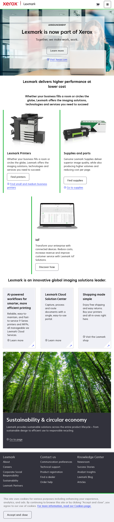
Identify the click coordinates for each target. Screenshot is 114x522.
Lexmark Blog (85, 477)
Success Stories (86, 467)
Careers (7, 467)
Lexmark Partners (13, 485)
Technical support (50, 467)
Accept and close (17, 515)
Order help (46, 482)
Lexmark (9, 457)
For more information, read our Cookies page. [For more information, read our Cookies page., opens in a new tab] (64, 506)
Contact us (48, 457)
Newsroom (83, 461)
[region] (57, 507)
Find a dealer (47, 477)
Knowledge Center (90, 457)
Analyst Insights (86, 472)
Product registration (51, 472)
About (6, 461)
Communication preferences (56, 461)
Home (38, 4)
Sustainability (10, 480)
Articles (81, 482)
